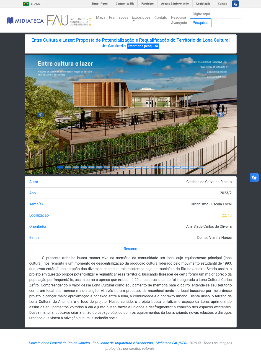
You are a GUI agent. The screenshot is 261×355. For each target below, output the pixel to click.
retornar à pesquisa (143, 46)
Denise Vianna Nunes (214, 237)
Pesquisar (201, 22)
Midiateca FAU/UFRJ (172, 343)
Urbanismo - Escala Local (211, 204)
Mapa (100, 17)
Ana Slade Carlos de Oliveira (209, 226)
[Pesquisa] (216, 14)
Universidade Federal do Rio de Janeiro (59, 343)
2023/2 (226, 193)
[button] (41, 114)
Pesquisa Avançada (179, 20)
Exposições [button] (141, 17)
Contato (160, 17)
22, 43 (227, 215)
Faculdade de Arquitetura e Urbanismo (123, 343)
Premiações (118, 17)
